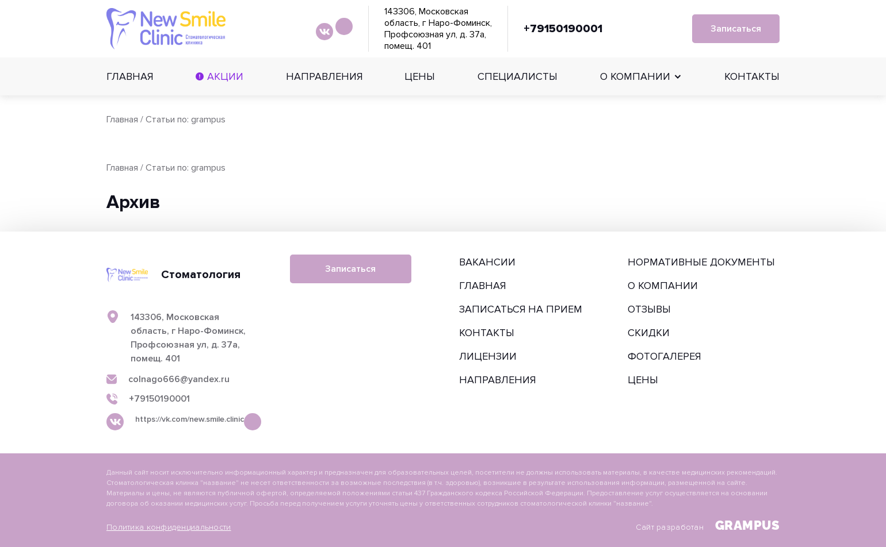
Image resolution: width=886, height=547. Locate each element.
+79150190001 (563, 28)
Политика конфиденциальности (168, 527)
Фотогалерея (664, 356)
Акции (225, 76)
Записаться (736, 28)
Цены (419, 76)
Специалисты (517, 76)
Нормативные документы (701, 262)
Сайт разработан (708, 525)
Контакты (752, 76)
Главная (129, 76)
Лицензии (488, 356)
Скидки (649, 332)
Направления (324, 76)
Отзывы (649, 309)
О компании (635, 76)
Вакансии (487, 262)
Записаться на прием (520, 309)
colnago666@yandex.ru (179, 379)
